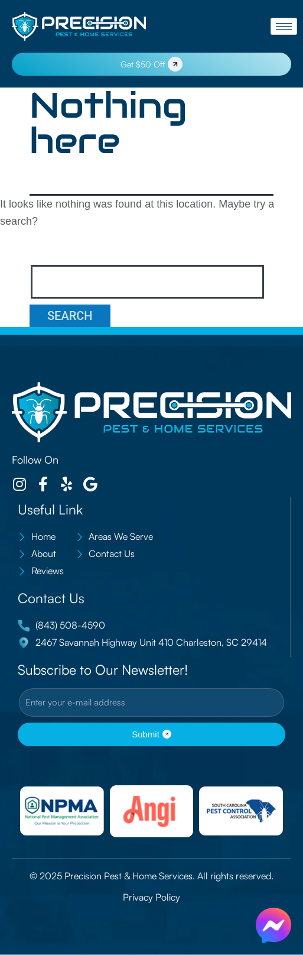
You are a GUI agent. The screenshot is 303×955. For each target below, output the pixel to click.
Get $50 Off (151, 64)
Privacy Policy (151, 897)
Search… (57, 250)
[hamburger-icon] (284, 26)
